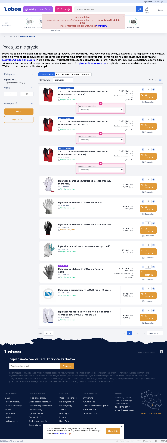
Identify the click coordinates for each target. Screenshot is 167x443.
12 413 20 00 (124, 407)
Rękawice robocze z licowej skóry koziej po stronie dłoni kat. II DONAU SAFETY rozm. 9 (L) (85, 313)
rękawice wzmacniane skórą (18, 59)
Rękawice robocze (15, 82)
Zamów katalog (35, 409)
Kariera (8, 409)
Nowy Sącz (64, 413)
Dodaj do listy (148, 102)
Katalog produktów (38, 9)
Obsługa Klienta (37, 393)
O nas (7, 398)
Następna (155, 333)
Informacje (11, 393)
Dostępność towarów (38, 421)
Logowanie (147, 2)
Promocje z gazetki (62, 74)
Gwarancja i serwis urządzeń (41, 425)
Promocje (63, 9)
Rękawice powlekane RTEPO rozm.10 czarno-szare (84, 224)
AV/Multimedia (89, 401)
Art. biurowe (29, 23)
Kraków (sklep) (65, 405)
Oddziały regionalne (68, 398)
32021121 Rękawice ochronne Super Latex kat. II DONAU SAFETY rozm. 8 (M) (83, 153)
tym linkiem (101, 25)
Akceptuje (113, 431)
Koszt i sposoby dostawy (39, 401)
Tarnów (62, 409)
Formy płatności (35, 417)
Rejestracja (158, 2)
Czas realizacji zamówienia (40, 405)
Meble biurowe (133, 23)
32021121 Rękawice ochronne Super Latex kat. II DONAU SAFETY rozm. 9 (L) (83, 93)
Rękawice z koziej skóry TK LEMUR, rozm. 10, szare (84, 290)
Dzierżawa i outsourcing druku (96, 405)
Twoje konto (147, 10)
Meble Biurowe (89, 409)
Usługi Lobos (90, 393)
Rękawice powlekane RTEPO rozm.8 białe (80, 202)
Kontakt (63, 393)
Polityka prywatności (61, 433)
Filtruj (18, 111)
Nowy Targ (64, 421)
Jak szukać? (85, 74)
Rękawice (13, 36)
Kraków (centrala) (67, 401)
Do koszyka (147, 96)
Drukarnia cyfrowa (90, 413)
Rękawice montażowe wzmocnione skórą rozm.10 (84, 246)
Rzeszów (63, 417)
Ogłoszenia (10, 413)
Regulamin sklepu (12, 401)
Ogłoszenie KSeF (36, 413)
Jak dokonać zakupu (37, 398)
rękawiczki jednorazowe (92, 63)
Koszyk (160, 9)
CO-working (88, 398)
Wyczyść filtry (19, 119)
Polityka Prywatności (13, 405)
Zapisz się (67, 366)
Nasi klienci (9, 417)
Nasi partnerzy (11, 421)
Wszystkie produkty (47, 74)
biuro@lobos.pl (128, 410)
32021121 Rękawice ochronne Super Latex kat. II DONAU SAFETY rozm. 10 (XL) (83, 123)
